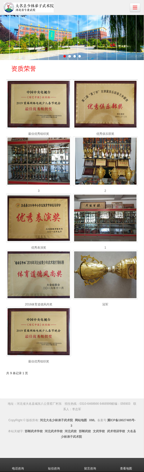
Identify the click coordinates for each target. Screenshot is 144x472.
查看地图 (126, 465)
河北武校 (71, 431)
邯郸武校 (85, 431)
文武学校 (99, 431)
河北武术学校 (54, 431)
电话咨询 (18, 465)
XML (92, 420)
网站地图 (81, 420)
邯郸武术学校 (34, 431)
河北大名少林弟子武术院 (56, 420)
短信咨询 (54, 465)
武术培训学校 (116, 431)
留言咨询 (90, 465)
